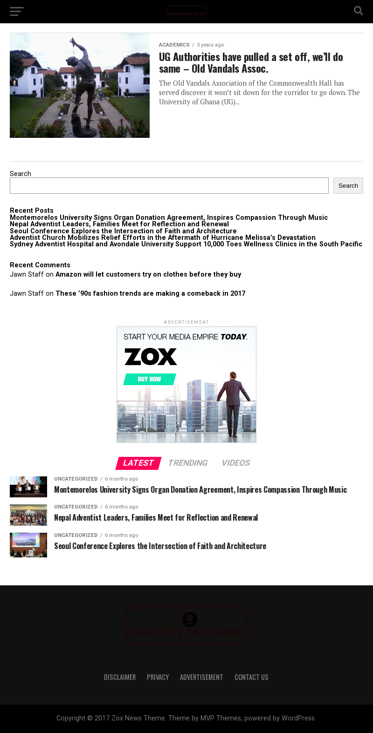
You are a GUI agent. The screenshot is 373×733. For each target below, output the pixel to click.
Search (20, 174)
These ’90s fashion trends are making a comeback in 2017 (150, 294)
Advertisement (201, 677)
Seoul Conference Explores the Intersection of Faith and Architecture (123, 231)
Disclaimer (120, 677)
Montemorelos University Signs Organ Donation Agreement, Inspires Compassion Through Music (169, 218)
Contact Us (252, 677)
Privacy (158, 677)
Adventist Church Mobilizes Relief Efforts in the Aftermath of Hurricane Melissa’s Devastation (163, 238)
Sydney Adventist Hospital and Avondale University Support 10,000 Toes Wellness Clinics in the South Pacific (186, 244)
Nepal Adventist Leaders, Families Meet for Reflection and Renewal (119, 224)
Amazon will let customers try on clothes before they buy (148, 274)
